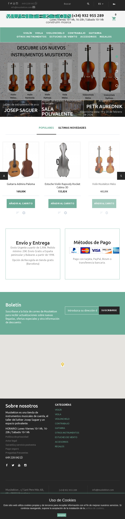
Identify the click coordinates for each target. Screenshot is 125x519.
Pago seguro (12, 449)
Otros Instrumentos (67, 432)
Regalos (59, 446)
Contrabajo (62, 423)
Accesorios (61, 442)
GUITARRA (95, 33)
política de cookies (94, 508)
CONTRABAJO (77, 33)
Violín (58, 409)
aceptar (61, 515)
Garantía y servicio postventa (21, 445)
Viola (58, 414)
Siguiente (121, 175)
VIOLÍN (27, 33)
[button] (62, 364)
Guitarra (60, 428)
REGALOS (106, 36)
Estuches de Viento (66, 437)
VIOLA (39, 33)
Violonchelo (62, 419)
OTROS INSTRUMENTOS (32, 36)
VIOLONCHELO (55, 33)
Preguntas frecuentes (17, 453)
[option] (62, 108)
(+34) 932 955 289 (85, 15)
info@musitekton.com (23, 7)
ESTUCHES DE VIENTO (63, 36)
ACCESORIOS (88, 36)
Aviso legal (11, 441)
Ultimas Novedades (72, 127)
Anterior (4, 175)
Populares (46, 127)
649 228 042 (29, 3)
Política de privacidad (17, 437)
